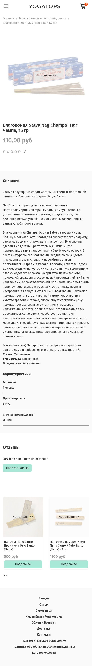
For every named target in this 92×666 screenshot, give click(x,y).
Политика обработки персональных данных (44, 646)
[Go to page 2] (6, 575)
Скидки (44, 598)
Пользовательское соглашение (44, 640)
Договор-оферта (44, 652)
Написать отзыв (17, 468)
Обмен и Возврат (44, 622)
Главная (8, 18)
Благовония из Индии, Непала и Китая (30, 23)
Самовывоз (44, 610)
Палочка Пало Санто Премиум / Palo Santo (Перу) (19, 545)
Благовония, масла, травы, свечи (42, 18)
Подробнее (23, 564)
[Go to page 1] (4, 575)
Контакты (44, 634)
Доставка (43, 628)
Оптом (43, 604)
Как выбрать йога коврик (44, 616)
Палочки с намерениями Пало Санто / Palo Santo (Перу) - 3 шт (67, 545)
